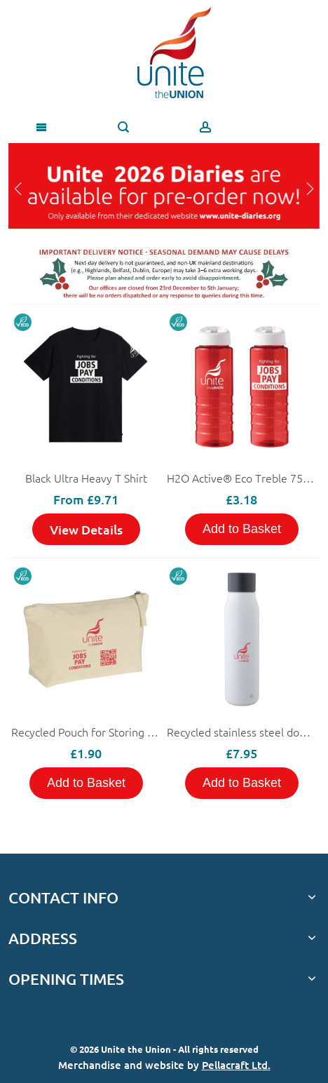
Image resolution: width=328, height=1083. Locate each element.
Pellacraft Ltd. (236, 1065)
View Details (86, 529)
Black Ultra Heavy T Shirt (86, 477)
